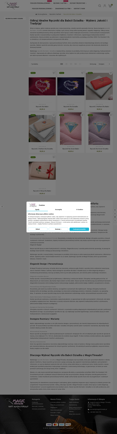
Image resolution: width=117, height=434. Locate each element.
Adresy (71, 411)
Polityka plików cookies (58, 402)
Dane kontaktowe (56, 410)
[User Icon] (104, 5)
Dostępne (104, 64)
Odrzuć (38, 229)
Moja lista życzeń (74, 414)
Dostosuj (58, 229)
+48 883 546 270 (95, 412)
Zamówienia (73, 405)
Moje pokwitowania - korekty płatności (76, 408)
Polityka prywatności (57, 405)
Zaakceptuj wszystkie (79, 229)
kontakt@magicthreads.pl (98, 409)
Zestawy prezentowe (38, 409)
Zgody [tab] (37, 209)
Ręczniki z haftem (38, 406)
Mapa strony (55, 415)
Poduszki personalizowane (37, 403)
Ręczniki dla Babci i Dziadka (14, 18)
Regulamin (54, 407)
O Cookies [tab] (79, 209)
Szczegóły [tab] (58, 209)
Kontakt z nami (55, 412)
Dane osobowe (74, 402)
